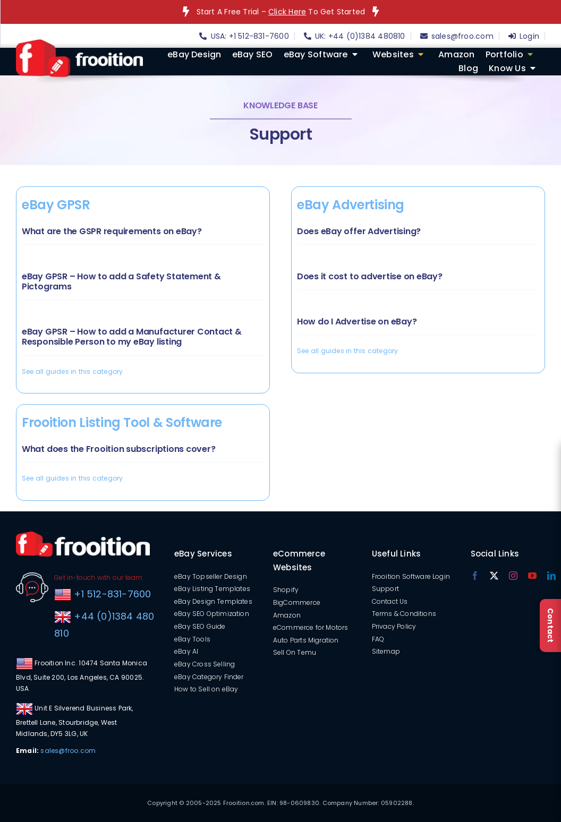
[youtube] (532, 575)
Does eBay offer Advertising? (359, 231)
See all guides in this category (72, 371)
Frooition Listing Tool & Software (122, 422)
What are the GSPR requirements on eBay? (112, 231)
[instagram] (513, 575)
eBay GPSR (56, 204)
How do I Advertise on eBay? (357, 321)
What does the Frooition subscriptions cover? (118, 449)
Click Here (287, 11)
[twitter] (494, 575)
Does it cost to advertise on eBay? (370, 276)
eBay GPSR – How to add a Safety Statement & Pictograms (121, 281)
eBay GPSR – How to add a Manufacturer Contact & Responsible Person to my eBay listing (132, 337)
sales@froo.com (68, 750)
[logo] (79, 43)
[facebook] (475, 575)
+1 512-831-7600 (111, 594)
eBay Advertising (350, 204)
